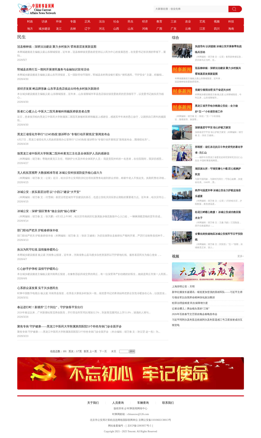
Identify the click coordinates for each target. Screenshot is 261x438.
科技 (231, 21)
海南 (231, 28)
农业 (188, 21)
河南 (145, 28)
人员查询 (118, 402)
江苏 (202, 28)
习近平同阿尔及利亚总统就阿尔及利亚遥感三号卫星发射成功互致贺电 (207, 322)
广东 (173, 28)
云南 (188, 28)
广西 (159, 28)
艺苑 (202, 21)
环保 (59, 21)
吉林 (73, 28)
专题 (73, 21)
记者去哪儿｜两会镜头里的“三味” (190, 308)
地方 (30, 28)
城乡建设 (44, 28)
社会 (116, 21)
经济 (145, 21)
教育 (159, 21)
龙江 (59, 28)
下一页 (103, 351)
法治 (102, 21)
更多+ (240, 256)
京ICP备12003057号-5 (139, 425)
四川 (217, 28)
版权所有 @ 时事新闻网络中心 (130, 408)
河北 (102, 28)
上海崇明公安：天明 (183, 286)
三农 (173, 21)
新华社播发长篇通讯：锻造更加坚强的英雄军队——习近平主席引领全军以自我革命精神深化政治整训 (207, 295)
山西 (116, 28)
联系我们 (168, 402)
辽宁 (87, 28)
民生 (130, 21)
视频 (217, 21)
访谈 (44, 21)
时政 (30, 21)
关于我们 (93, 402)
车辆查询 (143, 402)
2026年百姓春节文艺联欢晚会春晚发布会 (194, 314)
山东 (130, 28)
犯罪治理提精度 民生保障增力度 (190, 303)
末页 (113, 351)
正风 (87, 21)
